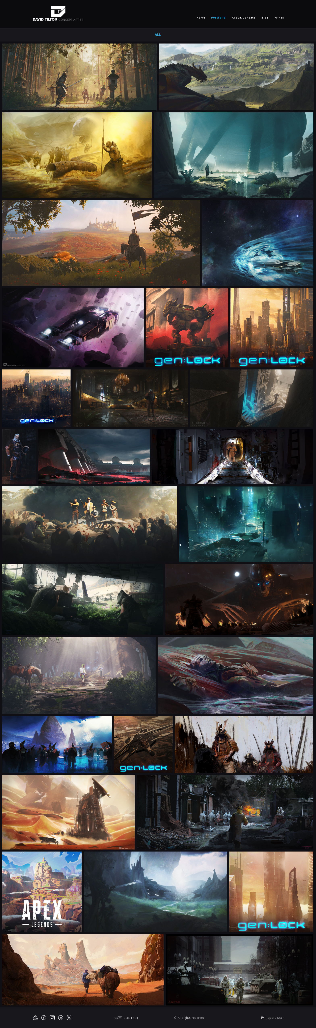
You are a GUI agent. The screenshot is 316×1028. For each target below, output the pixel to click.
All (158, 34)
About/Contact (243, 17)
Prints (279, 17)
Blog (264, 17)
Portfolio (218, 17)
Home (200, 17)
